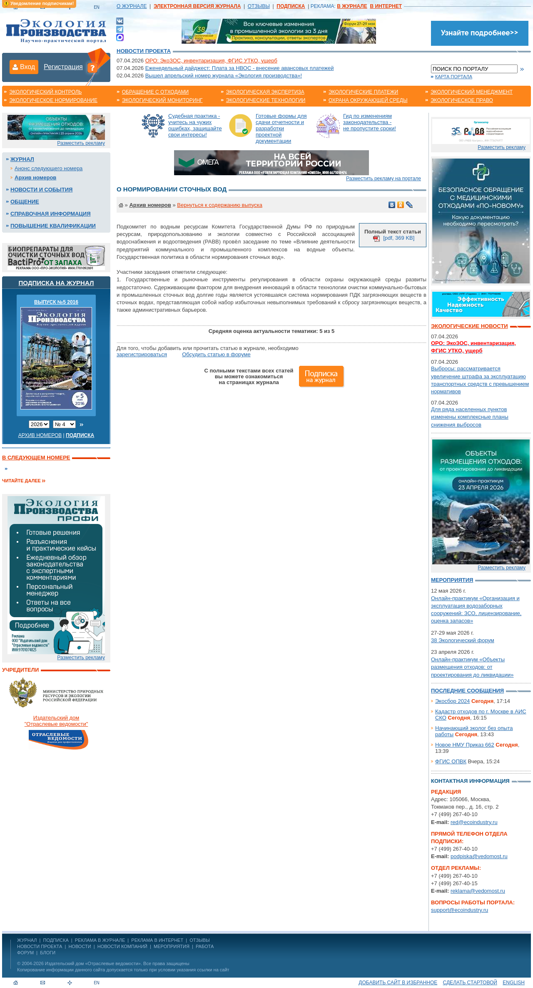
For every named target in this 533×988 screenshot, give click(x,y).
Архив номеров (35, 177)
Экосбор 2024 (452, 701)
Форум (25, 952)
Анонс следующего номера (48, 168)
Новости (79, 946)
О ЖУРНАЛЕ (132, 6)
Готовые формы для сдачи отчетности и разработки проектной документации (281, 128)
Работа (205, 946)
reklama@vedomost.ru (478, 891)
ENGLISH (514, 983)
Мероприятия (452, 580)
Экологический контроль (45, 92)
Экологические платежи (363, 92)
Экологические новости (469, 326)
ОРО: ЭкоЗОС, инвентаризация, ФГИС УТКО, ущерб (211, 60)
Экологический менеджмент (472, 92)
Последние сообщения (467, 691)
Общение (24, 202)
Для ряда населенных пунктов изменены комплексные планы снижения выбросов (469, 416)
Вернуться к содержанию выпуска (219, 205)
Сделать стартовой (470, 983)
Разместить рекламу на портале (383, 178)
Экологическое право (462, 100)
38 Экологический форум (462, 640)
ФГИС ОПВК (450, 761)
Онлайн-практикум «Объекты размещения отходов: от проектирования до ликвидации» (472, 667)
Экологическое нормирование (53, 100)
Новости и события (41, 189)
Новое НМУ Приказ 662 (464, 745)
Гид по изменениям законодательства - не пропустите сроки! (369, 122)
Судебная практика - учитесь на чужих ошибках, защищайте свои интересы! (195, 125)
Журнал (22, 159)
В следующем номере (36, 457)
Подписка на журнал (56, 282)
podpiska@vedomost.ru (479, 856)
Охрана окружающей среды (368, 100)
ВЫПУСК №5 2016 (56, 302)
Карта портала (453, 76)
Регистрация (63, 66)
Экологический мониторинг (162, 100)
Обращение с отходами (155, 92)
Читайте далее (21, 480)
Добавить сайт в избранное (398, 983)
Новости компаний (122, 946)
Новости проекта (144, 51)
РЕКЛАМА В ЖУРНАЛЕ (100, 940)
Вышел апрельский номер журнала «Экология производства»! (223, 75)
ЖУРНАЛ (27, 940)
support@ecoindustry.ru (459, 910)
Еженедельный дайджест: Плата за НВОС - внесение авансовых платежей (239, 68)
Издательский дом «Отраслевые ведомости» (93, 963)
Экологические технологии (266, 100)
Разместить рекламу (81, 143)
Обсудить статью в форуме (216, 354)
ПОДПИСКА (56, 940)
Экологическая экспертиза (265, 92)
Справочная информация (50, 214)
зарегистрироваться (142, 354)
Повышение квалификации (53, 226)
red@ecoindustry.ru (474, 822)
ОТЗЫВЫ (259, 6)
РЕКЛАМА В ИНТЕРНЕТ (157, 940)
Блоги (47, 952)
